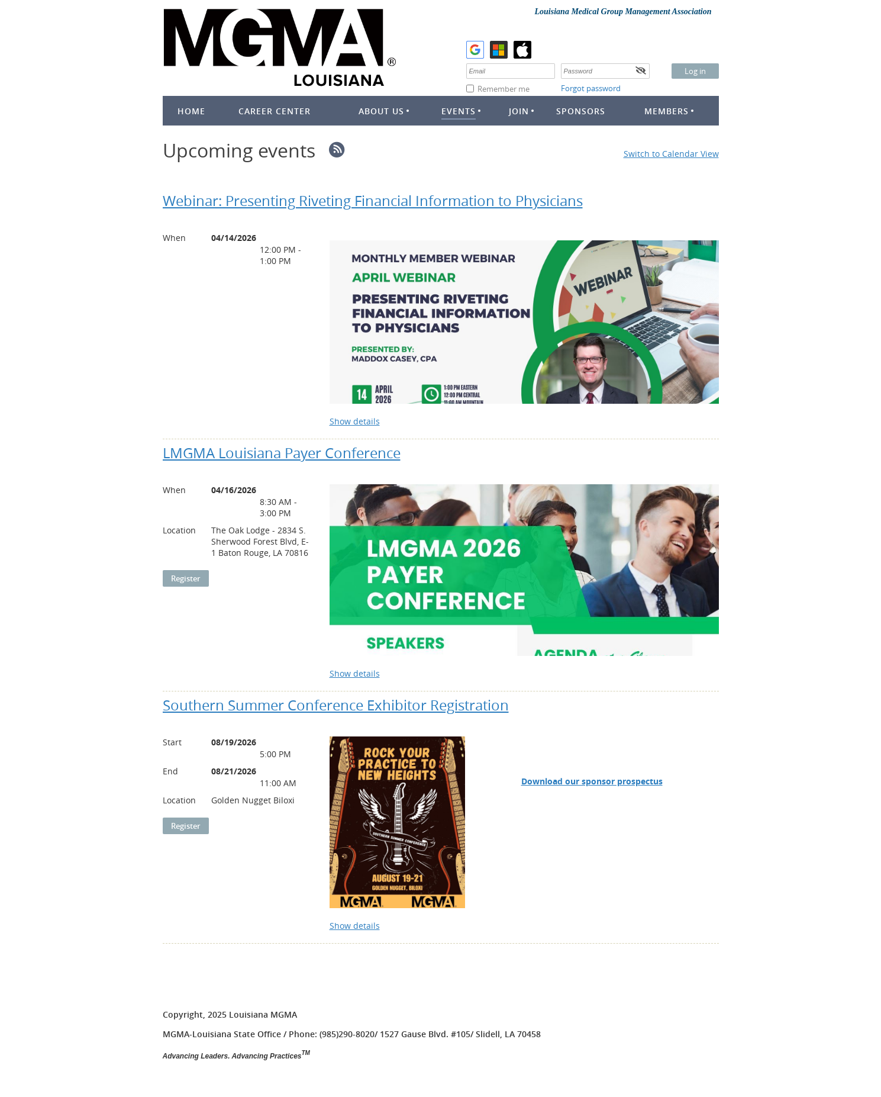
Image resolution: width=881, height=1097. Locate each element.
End (170, 771)
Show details (355, 421)
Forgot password (591, 88)
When (174, 237)
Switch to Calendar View (671, 153)
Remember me (503, 88)
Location (179, 530)
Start (172, 742)
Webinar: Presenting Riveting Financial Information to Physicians (373, 200)
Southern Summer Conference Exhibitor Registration (336, 705)
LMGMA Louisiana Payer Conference (282, 452)
